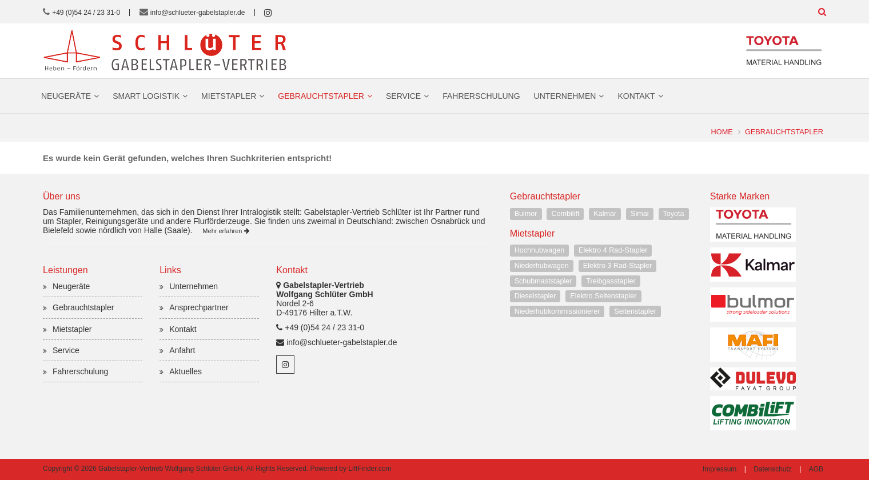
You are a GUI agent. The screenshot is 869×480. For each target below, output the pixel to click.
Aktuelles (185, 371)
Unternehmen (565, 96)
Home (721, 131)
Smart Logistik (146, 96)
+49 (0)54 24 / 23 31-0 (86, 13)
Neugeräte (66, 96)
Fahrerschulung (481, 96)
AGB (816, 469)
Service (403, 96)
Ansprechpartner (199, 307)
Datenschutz (773, 469)
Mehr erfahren (225, 230)
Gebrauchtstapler (321, 96)
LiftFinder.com (369, 469)
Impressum (719, 469)
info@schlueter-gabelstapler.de (197, 13)
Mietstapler (228, 96)
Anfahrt (182, 350)
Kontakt (636, 96)
